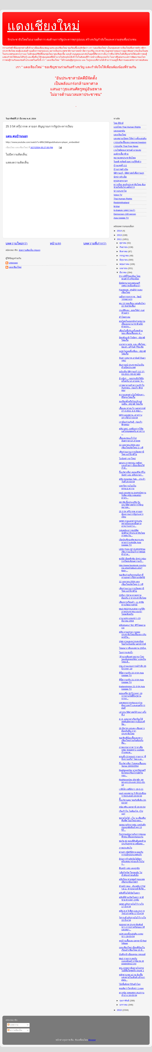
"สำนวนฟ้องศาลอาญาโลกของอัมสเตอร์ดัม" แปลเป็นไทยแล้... (132, 659)
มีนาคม (123, 272)
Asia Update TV (121, 218)
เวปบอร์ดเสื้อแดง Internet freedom (130, 142)
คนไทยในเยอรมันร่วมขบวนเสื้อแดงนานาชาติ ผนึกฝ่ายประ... (132, 324)
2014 (119, 231)
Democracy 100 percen (125, 214)
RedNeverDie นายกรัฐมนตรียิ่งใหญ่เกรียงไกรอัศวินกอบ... (132, 773)
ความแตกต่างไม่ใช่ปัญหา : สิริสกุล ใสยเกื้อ (132, 395)
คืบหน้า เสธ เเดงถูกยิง (129, 868)
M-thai (117, 206)
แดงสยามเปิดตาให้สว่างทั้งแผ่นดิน (130, 138)
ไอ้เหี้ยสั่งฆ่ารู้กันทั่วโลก (129, 984)
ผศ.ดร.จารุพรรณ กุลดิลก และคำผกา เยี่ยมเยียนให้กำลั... (132, 465)
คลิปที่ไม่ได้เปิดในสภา (129, 893)
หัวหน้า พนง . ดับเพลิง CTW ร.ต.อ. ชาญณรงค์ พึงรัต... (132, 887)
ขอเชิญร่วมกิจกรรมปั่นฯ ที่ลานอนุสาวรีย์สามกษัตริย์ (132, 576)
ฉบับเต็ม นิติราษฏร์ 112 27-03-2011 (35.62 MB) (132, 372)
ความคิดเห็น (15, 1030)
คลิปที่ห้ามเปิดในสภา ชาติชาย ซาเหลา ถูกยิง (131, 898)
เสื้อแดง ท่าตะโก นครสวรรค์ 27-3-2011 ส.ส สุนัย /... (132, 409)
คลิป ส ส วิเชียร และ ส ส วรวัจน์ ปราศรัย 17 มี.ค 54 (132, 912)
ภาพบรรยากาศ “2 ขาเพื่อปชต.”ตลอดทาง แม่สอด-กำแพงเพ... (132, 750)
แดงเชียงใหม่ (43, 26)
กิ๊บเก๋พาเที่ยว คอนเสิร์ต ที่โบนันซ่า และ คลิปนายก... (132, 473)
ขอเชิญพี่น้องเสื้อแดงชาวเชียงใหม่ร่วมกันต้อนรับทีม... (131, 740)
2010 (119, 1010)
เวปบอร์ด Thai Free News (126, 146)
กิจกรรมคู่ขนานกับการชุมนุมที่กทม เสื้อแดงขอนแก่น (132, 835)
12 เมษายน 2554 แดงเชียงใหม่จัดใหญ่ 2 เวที (131, 446)
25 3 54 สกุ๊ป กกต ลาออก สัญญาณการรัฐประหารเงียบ (131, 514)
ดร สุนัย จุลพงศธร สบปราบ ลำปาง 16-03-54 (131, 994)
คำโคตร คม (124, 317)
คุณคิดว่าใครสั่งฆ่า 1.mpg (131, 988)
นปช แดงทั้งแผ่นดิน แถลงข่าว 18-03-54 (131, 935)
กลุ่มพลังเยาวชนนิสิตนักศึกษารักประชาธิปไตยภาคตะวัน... (132, 533)
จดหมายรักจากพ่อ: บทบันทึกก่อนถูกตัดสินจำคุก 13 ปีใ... (132, 827)
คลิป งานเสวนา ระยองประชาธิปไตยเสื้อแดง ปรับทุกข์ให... (132, 634)
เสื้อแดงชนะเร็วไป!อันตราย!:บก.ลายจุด (129, 439)
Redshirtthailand (121, 202)
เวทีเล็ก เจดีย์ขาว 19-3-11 (131, 789)
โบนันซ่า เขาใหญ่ (127, 458)
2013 (119, 235)
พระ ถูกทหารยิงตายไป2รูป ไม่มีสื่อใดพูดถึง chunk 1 (131, 969)
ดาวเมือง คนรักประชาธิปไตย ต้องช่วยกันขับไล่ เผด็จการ (130, 185)
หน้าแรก (55, 243)
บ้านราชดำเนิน (121, 169)
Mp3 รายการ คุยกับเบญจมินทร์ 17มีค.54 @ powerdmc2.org (131, 961)
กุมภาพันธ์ (125, 1000)
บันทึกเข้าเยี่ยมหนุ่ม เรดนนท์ (132, 954)
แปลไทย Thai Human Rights (127, 127)
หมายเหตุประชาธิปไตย (125, 158)
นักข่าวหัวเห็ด (120, 177)
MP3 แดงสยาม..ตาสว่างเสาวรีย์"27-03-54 (130, 416)
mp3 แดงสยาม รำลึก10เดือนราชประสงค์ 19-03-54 (132, 794)
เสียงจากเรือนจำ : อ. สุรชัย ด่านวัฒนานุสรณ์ (131, 603)
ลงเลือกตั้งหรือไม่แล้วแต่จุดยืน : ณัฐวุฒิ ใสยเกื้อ (131, 402)
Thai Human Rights (123, 198)
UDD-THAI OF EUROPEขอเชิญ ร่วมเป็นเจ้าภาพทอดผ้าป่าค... (132, 552)
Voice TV (118, 195)
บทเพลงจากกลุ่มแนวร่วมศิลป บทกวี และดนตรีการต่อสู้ (132, 705)
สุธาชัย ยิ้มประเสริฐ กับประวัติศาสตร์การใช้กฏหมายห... (131, 505)
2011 (119, 239)
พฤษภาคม (125, 264)
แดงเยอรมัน (119, 131)
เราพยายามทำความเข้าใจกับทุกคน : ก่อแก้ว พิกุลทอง (131, 388)
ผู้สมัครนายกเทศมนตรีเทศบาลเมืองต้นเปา (129, 284)
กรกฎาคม (124, 255)
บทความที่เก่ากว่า (94, 243)
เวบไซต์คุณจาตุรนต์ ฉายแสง (127, 150)
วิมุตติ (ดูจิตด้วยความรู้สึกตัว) (127, 161)
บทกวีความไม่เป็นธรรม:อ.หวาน (127, 487)
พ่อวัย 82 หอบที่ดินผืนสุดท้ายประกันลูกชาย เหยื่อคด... (132, 842)
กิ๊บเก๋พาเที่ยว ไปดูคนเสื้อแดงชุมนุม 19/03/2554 (132, 764)
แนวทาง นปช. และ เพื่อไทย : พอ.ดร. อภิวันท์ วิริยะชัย (132, 345)
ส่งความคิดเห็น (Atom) (29, 250)
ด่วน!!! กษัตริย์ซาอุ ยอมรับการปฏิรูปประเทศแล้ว (131, 853)
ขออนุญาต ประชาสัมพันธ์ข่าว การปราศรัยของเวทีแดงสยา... (132, 927)
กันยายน (124, 247)
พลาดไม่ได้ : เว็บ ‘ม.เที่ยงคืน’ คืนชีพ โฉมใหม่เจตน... (132, 819)
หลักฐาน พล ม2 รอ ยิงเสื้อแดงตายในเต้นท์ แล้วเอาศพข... (132, 977)
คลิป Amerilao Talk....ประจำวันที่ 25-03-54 (132, 480)
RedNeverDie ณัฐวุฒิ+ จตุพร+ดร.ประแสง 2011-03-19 (132, 782)
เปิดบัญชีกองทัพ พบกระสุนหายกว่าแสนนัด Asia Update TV (131, 542)
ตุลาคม (123, 243)
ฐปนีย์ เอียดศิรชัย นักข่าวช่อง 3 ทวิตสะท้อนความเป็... (132, 559)
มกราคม (124, 1005)
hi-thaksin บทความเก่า (124, 210)
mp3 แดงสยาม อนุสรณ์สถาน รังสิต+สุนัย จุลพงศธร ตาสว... (132, 495)
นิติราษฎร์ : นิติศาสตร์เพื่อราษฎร (129, 173)
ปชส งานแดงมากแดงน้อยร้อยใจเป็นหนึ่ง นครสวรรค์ (132, 642)
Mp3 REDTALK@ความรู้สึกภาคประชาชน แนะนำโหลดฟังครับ (132, 611)
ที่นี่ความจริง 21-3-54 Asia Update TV (131, 681)
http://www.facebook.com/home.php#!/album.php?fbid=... (132, 568)
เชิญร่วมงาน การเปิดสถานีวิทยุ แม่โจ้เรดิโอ (131, 453)
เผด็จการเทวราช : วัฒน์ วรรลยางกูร (130, 297)
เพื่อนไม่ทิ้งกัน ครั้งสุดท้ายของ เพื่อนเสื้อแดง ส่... (131, 331)
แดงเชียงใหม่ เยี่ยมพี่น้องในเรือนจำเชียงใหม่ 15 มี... (132, 948)
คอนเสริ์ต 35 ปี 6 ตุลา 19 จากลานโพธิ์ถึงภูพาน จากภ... (130, 696)
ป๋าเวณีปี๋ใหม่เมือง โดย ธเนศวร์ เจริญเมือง (129, 277)
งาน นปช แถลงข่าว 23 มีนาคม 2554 (129, 619)
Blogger (92, 1040)
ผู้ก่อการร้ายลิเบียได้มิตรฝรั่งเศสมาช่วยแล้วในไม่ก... (131, 861)
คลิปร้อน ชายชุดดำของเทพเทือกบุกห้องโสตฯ (132, 880)
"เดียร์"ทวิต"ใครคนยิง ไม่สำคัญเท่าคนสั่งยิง (130, 873)
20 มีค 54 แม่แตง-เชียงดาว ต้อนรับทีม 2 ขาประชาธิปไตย (132, 731)
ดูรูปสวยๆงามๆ (121, 181)
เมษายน (124, 268)
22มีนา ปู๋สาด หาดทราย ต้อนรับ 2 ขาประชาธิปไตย (132, 596)
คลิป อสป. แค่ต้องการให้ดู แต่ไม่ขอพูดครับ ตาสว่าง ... (132, 431)
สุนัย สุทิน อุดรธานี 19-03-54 (132, 807)
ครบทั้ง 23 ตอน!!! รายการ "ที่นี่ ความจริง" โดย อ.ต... (132, 757)
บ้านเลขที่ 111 (120, 165)
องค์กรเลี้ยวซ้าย (121, 154)
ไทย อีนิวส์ (118, 123)
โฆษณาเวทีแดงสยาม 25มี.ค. (132, 648)
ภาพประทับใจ (125, 848)
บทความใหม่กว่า (17, 243)
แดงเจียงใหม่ (120, 134)
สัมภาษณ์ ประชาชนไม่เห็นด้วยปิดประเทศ (131, 366)
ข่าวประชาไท (120, 191)
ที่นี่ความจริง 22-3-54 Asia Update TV (131, 674)
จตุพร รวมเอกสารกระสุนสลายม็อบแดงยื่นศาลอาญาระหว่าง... (130, 523)
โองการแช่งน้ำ (126, 652)
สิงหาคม (124, 251)
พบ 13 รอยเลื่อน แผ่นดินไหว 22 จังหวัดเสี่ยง (132, 304)
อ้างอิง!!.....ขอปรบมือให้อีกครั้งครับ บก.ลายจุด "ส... (131, 379)
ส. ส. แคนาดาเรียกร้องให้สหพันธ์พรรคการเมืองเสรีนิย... (132, 721)
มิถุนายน (124, 260)
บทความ (13, 1025)
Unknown (13, 263)
